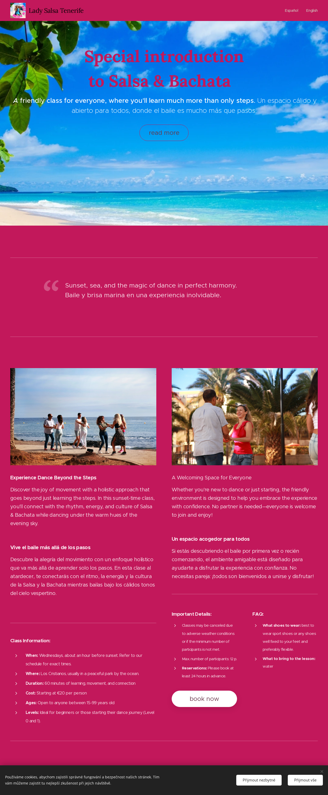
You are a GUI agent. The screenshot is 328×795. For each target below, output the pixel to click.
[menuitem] (292, 10)
